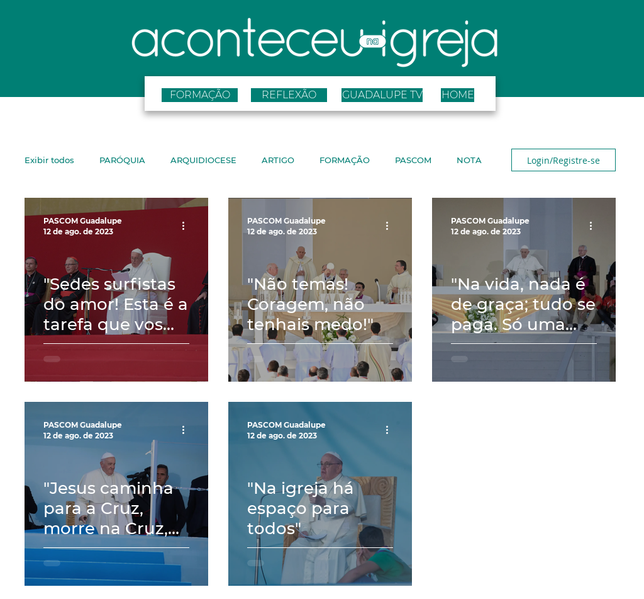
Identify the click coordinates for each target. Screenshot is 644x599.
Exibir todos (49, 160)
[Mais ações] (187, 225)
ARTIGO (278, 160)
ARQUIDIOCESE (203, 160)
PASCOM (413, 160)
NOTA (469, 160)
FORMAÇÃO (344, 160)
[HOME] (457, 95)
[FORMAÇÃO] (200, 95)
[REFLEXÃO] (289, 95)
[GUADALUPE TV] (382, 95)
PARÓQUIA (122, 160)
